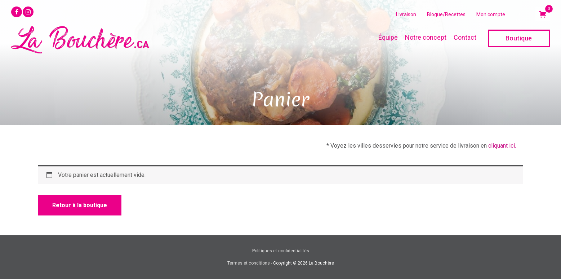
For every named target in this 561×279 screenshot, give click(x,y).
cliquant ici (501, 145)
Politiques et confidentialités (280, 250)
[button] (16, 11)
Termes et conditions (248, 263)
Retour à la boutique (79, 205)
